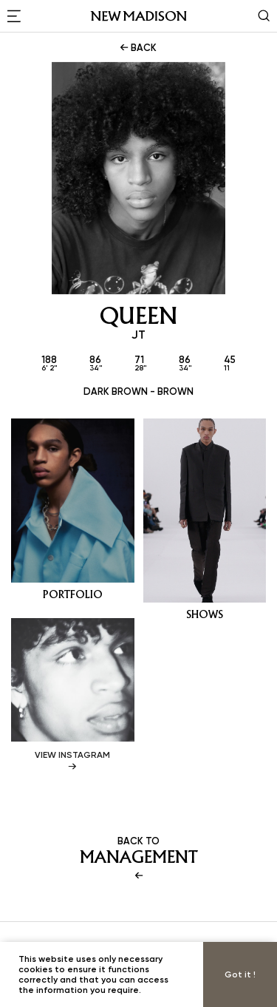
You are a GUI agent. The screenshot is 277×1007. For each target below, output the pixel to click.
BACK (137, 47)
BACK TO (138, 859)
